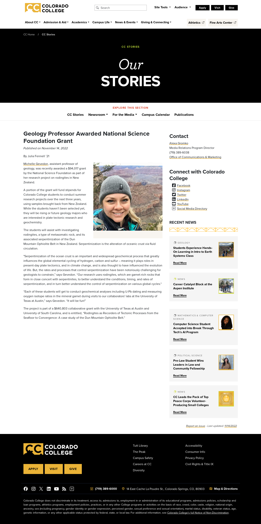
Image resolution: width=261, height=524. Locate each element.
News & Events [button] (125, 22)
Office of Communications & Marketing (195, 157)
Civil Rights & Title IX (199, 464)
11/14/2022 (231, 426)
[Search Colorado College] (123, 8)
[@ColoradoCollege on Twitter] (41, 489)
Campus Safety (143, 458)
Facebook (183, 185)
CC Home (29, 34)
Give (231, 8)
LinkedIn (183, 199)
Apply (202, 8)
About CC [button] (31, 22)
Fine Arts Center (223, 22)
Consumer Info (195, 452)
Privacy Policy (194, 458)
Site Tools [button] (161, 7)
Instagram (183, 190)
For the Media (123, 114)
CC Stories (48, 34)
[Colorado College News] (64, 489)
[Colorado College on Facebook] (25, 489)
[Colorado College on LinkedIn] (48, 489)
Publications (184, 114)
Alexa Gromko (178, 143)
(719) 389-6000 (106, 488)
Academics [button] (79, 22)
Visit (217, 8)
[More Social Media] (72, 489)
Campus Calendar (156, 114)
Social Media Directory (192, 208)
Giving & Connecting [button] (155, 22)
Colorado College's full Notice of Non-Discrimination (198, 513)
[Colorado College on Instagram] (33, 489)
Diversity (139, 470)
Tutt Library (140, 445)
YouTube (183, 204)
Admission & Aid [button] (55, 22)
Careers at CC (142, 464)
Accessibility (193, 445)
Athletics (196, 22)
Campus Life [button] (101, 22)
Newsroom (96, 114)
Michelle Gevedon (35, 164)
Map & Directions (226, 488)
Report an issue (195, 426)
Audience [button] (181, 7)
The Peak (139, 452)
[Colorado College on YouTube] (56, 489)
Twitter (181, 195)
